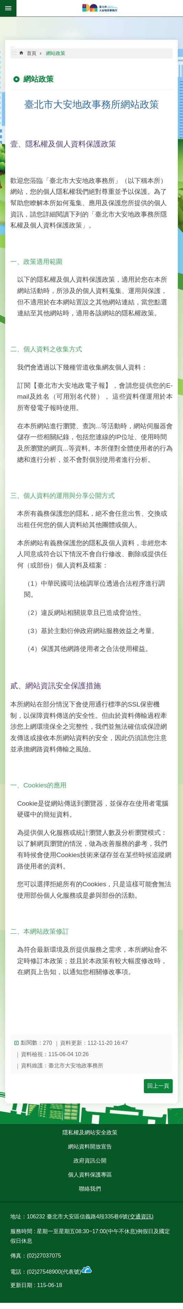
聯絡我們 (90, 1189)
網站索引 (8, 8)
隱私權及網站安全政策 (89, 1132)
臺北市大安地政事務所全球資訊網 (99, 8)
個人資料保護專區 (90, 1175)
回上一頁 (158, 1086)
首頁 (31, 53)
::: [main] (14, 53)
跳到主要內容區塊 (3, 3)
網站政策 (55, 53)
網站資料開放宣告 (90, 1146)
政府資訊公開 (89, 1161)
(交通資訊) (140, 1216)
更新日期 (21, 1285)
